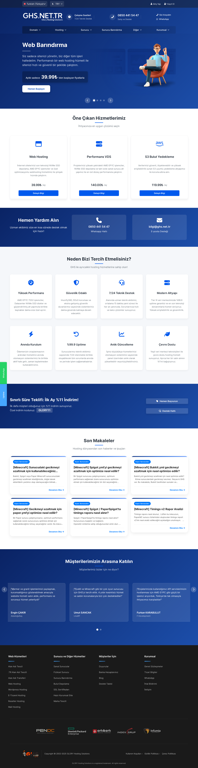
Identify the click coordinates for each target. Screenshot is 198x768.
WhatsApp (3, 373)
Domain (35, 30)
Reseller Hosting (16, 701)
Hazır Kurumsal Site (63, 695)
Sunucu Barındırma (112, 30)
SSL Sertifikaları (61, 689)
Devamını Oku (56, 490)
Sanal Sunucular (61, 666)
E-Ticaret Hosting (16, 695)
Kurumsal (163, 30)
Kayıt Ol (169, 4)
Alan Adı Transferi (17, 678)
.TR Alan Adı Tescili (17, 672)
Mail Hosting (14, 706)
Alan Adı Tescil (15, 666)
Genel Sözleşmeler (153, 666)
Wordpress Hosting (17, 689)
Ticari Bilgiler (150, 672)
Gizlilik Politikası (152, 753)
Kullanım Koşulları (133, 753)
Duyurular (104, 666)
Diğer (137, 30)
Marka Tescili (60, 701)
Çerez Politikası (169, 753)
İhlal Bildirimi (150, 683)
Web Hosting (14, 683)
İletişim (147, 689)
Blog (101, 678)
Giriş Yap (156, 4)
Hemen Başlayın (36, 88)
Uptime (3, 395)
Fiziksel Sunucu (61, 672)
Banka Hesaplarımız (108, 672)
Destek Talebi (105, 683)
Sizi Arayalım (163, 15)
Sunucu (86, 30)
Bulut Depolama (61, 683)
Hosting (60, 30)
